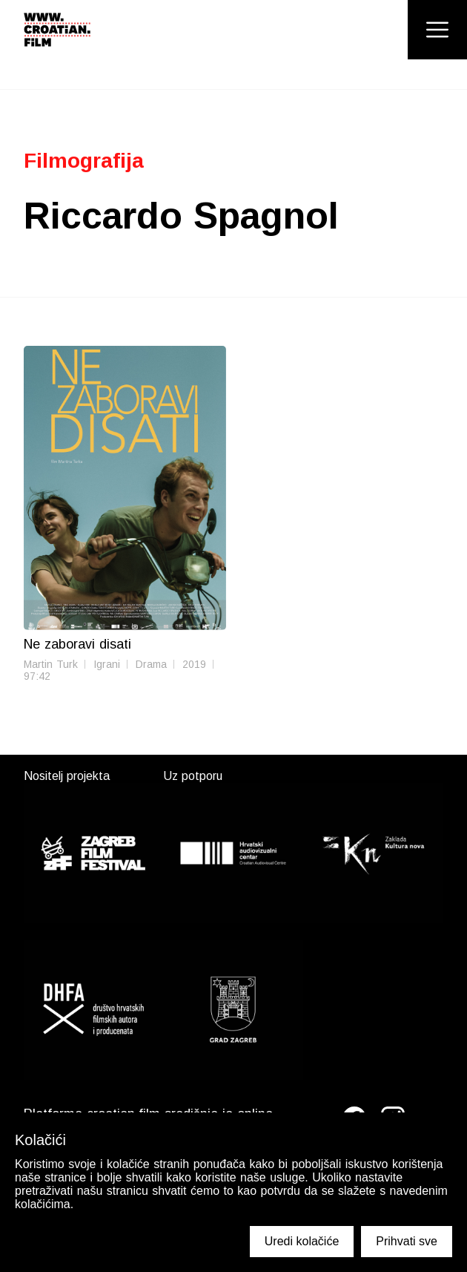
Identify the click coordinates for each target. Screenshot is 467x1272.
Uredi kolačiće (302, 1241)
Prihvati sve (406, 1241)
